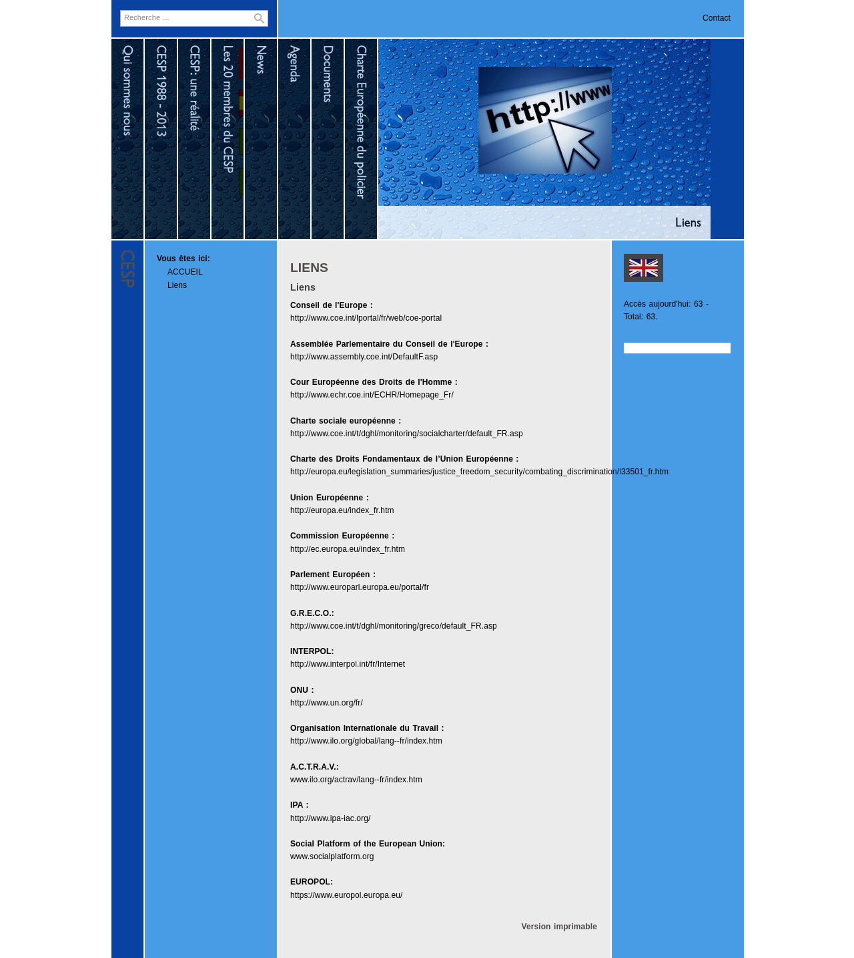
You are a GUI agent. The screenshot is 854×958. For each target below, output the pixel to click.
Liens (177, 285)
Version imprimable (559, 926)
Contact (717, 18)
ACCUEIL (185, 272)
